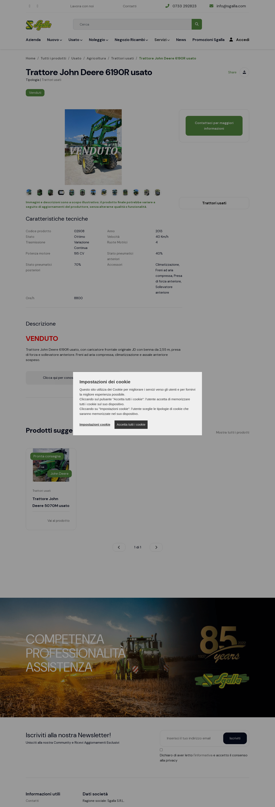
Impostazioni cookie (94, 424)
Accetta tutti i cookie (131, 424)
